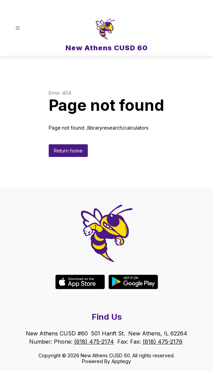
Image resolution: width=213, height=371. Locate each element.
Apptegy (121, 361)
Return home (68, 151)
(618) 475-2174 (94, 341)
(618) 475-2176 (162, 341)
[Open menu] (18, 28)
